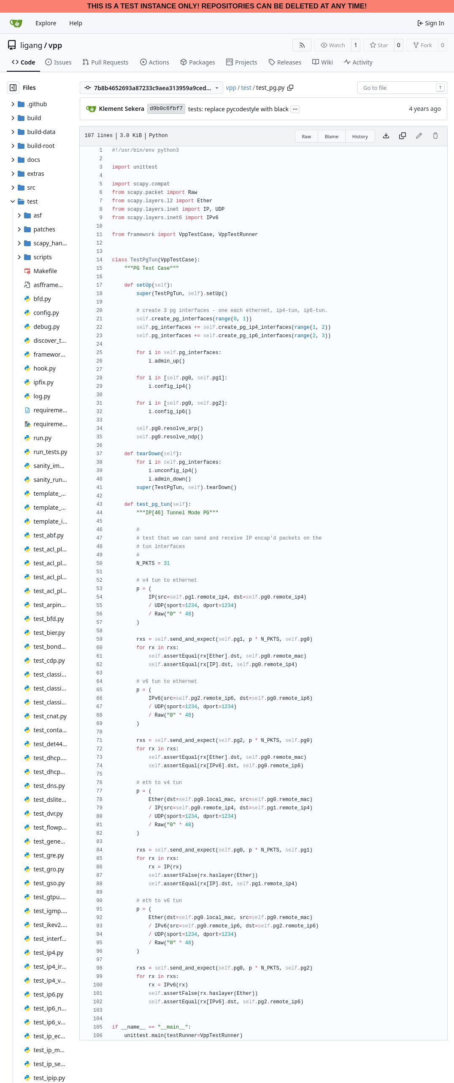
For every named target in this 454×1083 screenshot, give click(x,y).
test (246, 87)
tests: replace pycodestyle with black (238, 109)
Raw (306, 136)
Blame (332, 136)
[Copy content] (402, 136)
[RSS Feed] (302, 45)
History (360, 136)
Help (75, 23)
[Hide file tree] (13, 87)
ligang (31, 45)
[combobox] (402, 87)
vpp (55, 45)
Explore (45, 23)
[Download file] (386, 136)
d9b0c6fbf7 (166, 108)
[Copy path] (290, 88)
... (295, 108)
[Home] (16, 23)
